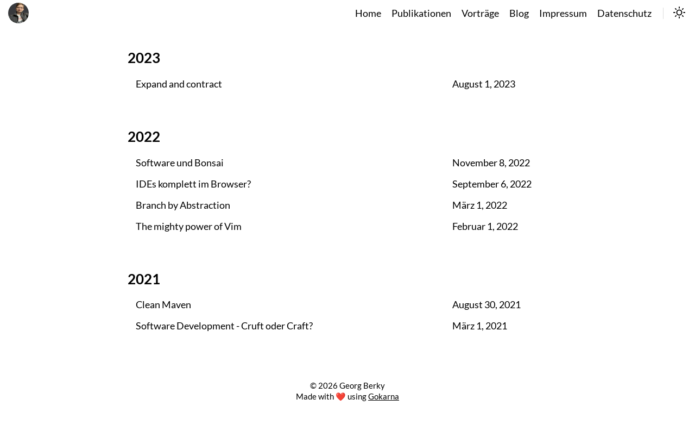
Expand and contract (179, 84)
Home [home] (368, 13)
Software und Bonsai (180, 163)
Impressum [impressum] (563, 13)
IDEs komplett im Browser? (193, 184)
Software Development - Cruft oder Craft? (224, 326)
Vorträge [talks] (480, 13)
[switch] (679, 13)
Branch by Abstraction (183, 205)
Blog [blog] (519, 13)
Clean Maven (163, 304)
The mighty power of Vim (189, 226)
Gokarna (383, 396)
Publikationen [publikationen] (421, 13)
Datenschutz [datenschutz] (624, 13)
